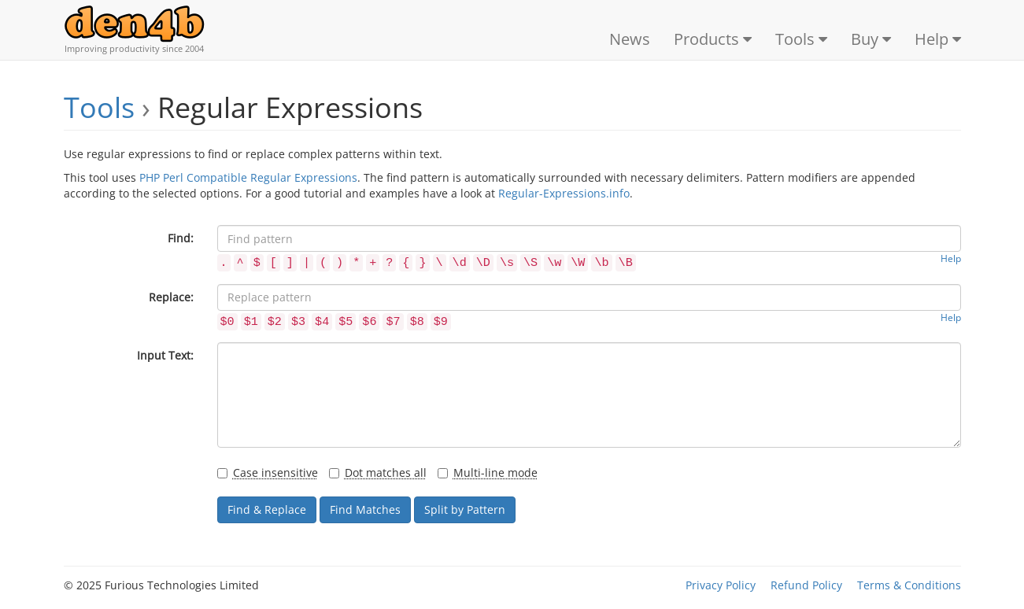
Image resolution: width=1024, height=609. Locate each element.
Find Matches (365, 509)
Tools (99, 107)
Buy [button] (871, 39)
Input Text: (165, 355)
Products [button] (713, 39)
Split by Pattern (464, 509)
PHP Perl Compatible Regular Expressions (248, 177)
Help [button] (938, 39)
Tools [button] (801, 39)
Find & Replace (266, 509)
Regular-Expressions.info (564, 193)
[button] (224, 261)
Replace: (171, 297)
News (629, 39)
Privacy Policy (721, 585)
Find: (181, 238)
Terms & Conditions (909, 585)
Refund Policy (806, 585)
